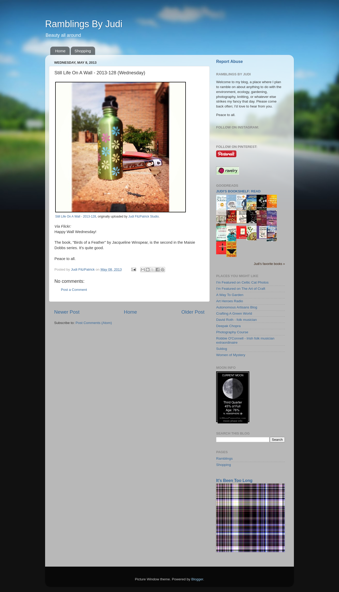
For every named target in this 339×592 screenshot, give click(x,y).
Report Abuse (229, 61)
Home (60, 51)
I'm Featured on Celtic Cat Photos (242, 282)
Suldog (221, 349)
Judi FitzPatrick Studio (143, 216)
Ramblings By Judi (83, 24)
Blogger (197, 579)
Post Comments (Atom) (94, 323)
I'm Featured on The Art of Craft (240, 289)
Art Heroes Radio (229, 301)
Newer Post (67, 312)
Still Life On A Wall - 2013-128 (75, 216)
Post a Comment (74, 290)
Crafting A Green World (234, 313)
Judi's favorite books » (269, 264)
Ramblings (224, 458)
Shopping (83, 51)
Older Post (192, 312)
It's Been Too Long (234, 480)
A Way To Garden (229, 295)
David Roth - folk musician (236, 320)
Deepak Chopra (228, 326)
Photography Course (232, 332)
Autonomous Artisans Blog (236, 307)
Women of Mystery (230, 355)
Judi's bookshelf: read (238, 191)
